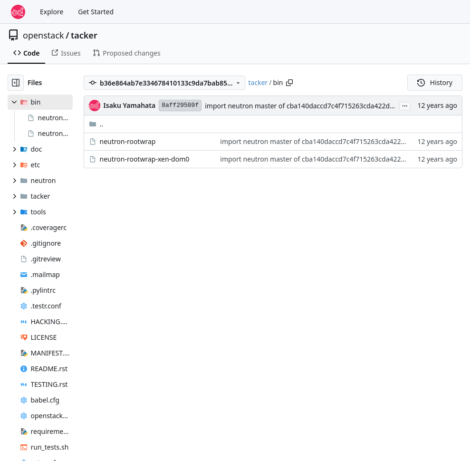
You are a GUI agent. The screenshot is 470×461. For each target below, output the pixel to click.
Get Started (96, 11)
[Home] (18, 11)
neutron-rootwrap (128, 141)
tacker (84, 35)
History (434, 82)
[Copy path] (289, 82)
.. (96, 123)
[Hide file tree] (16, 83)
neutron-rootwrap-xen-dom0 (145, 158)
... (405, 105)
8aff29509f (180, 105)
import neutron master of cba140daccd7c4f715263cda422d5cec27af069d (319, 105)
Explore (51, 11)
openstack (43, 35)
